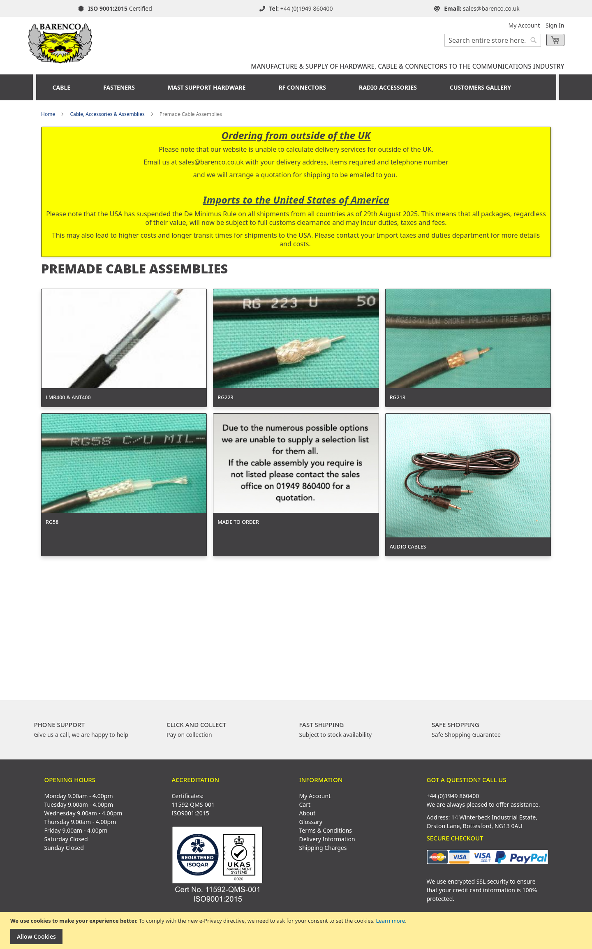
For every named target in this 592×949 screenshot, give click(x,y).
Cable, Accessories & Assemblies (107, 114)
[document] (297, 930)
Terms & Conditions (325, 830)
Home (48, 114)
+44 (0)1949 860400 (306, 8)
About (307, 813)
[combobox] (492, 40)
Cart (305, 804)
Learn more (390, 920)
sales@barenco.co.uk (491, 8)
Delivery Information (327, 839)
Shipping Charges (323, 848)
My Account (524, 25)
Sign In (555, 25)
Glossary (310, 822)
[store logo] (60, 40)
